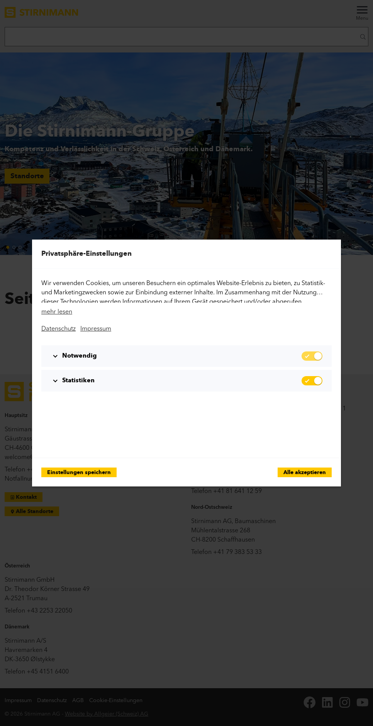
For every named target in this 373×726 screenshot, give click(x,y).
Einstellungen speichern (79, 473)
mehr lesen (56, 311)
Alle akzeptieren (304, 473)
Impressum (95, 328)
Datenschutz (58, 328)
